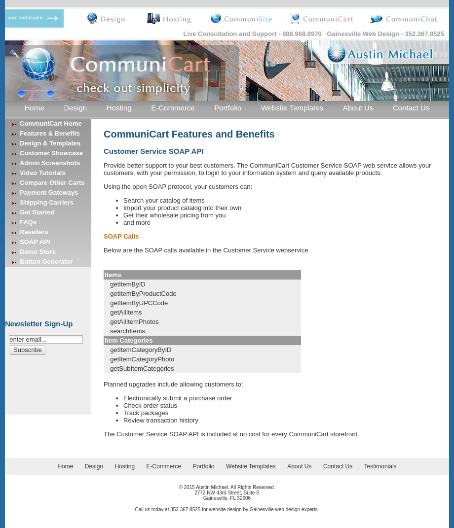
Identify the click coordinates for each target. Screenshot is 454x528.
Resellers (34, 232)
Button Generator (46, 261)
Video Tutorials (43, 172)
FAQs (28, 222)
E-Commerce (172, 108)
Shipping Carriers (47, 202)
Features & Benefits (50, 133)
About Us (358, 108)
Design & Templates (50, 143)
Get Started (37, 212)
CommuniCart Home (51, 123)
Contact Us (411, 108)
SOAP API (35, 242)
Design (75, 108)
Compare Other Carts (52, 182)
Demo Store (38, 251)
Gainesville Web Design (363, 33)
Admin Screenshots (50, 163)
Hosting (119, 108)
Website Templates (292, 108)
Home (34, 108)
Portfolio (227, 108)
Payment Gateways (49, 192)
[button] (27, 349)
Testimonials (380, 466)
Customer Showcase (51, 153)
